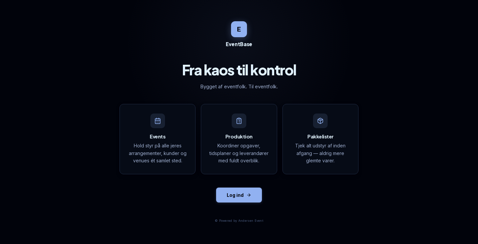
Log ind (239, 195)
